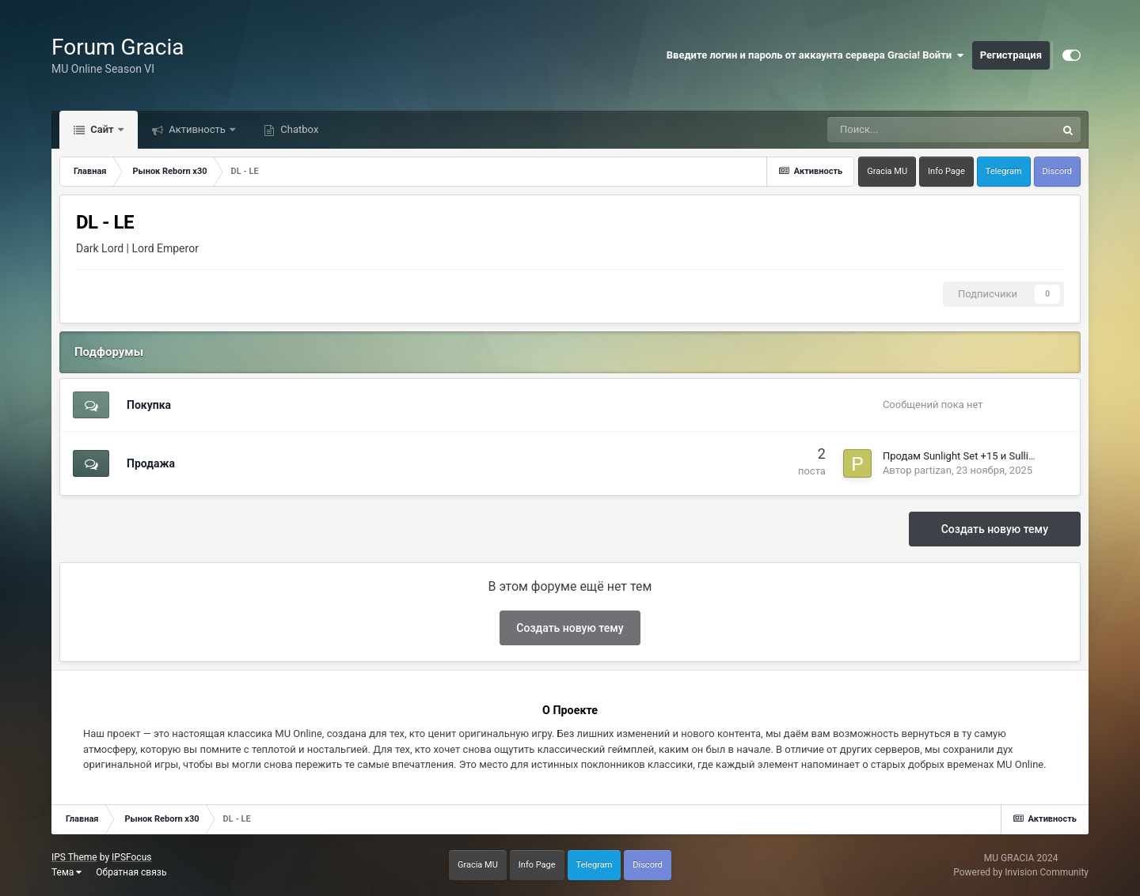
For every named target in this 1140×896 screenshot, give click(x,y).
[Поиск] (899, 129)
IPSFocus (131, 857)
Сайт (102, 129)
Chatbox (298, 129)
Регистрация (1011, 55)
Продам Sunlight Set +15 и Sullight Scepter (982, 456)
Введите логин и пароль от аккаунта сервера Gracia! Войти (815, 55)
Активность (197, 129)
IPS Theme (74, 857)
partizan (933, 470)
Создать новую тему (994, 529)
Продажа (151, 463)
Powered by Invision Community (1021, 872)
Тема (66, 872)
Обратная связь (131, 872)
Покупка (149, 405)
